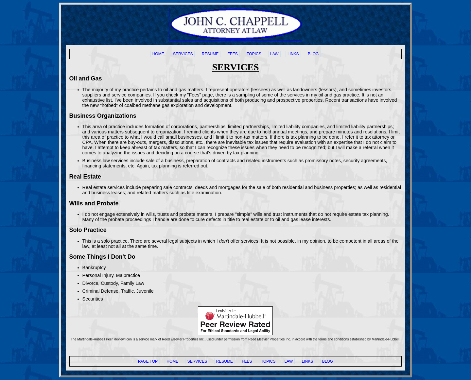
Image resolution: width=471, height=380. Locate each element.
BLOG (313, 54)
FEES (233, 54)
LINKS (293, 54)
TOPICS (254, 54)
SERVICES (183, 54)
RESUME (210, 54)
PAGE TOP (148, 361)
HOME (158, 54)
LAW (274, 54)
